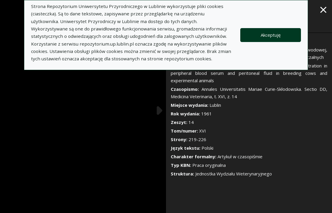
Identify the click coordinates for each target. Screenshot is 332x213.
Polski (207, 148)
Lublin (215, 105)
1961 (206, 114)
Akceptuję (271, 35)
